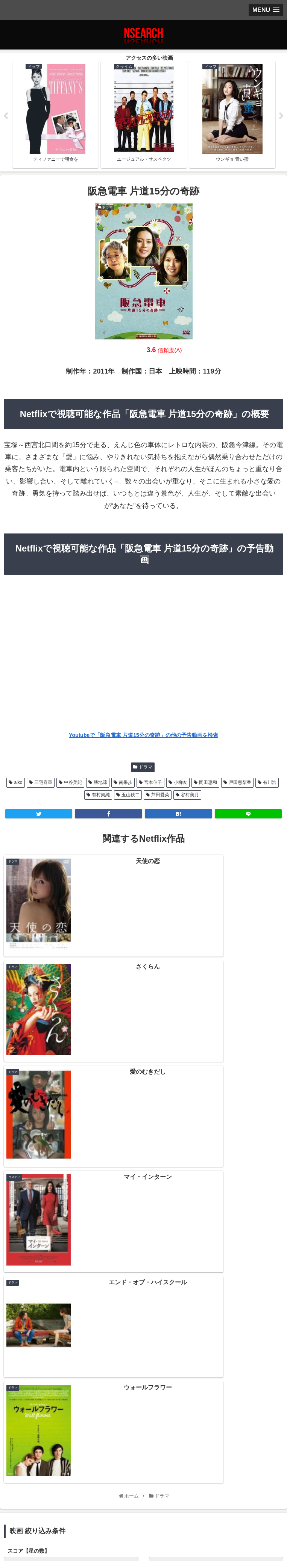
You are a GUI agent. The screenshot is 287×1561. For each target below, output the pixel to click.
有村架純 (101, 795)
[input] (143, 1228)
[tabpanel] (55, 115)
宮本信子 (153, 783)
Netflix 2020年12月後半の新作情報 (143, 1356)
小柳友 (180, 783)
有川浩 (269, 783)
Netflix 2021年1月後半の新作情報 (143, 1323)
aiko (18, 783)
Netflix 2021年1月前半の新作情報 (143, 1340)
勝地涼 (100, 783)
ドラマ (145, 767)
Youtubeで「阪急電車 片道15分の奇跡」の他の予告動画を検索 (143, 736)
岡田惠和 (208, 783)
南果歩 (125, 783)
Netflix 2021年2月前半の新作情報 (143, 1307)
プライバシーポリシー (50, 1521)
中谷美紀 (73, 783)
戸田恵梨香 (240, 783)
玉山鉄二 (130, 795)
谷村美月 (190, 795)
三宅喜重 (43, 783)
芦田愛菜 (160, 795)
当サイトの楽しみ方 (143, 1521)
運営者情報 (237, 1521)
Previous (5, 116)
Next (281, 116)
